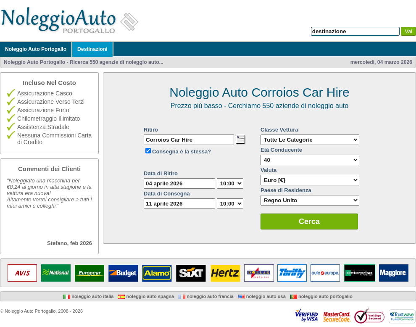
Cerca (309, 221)
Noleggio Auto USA (262, 296)
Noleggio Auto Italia (88, 296)
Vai (408, 31)
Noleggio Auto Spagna (146, 296)
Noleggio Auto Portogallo (35, 49)
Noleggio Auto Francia (206, 296)
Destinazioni (92, 49)
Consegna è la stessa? (181, 151)
